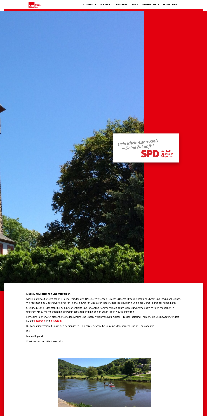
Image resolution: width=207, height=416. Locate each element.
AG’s (134, 4)
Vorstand (106, 4)
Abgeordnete (150, 4)
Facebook (39, 320)
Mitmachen (170, 4)
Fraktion (122, 4)
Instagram (56, 320)
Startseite (89, 4)
